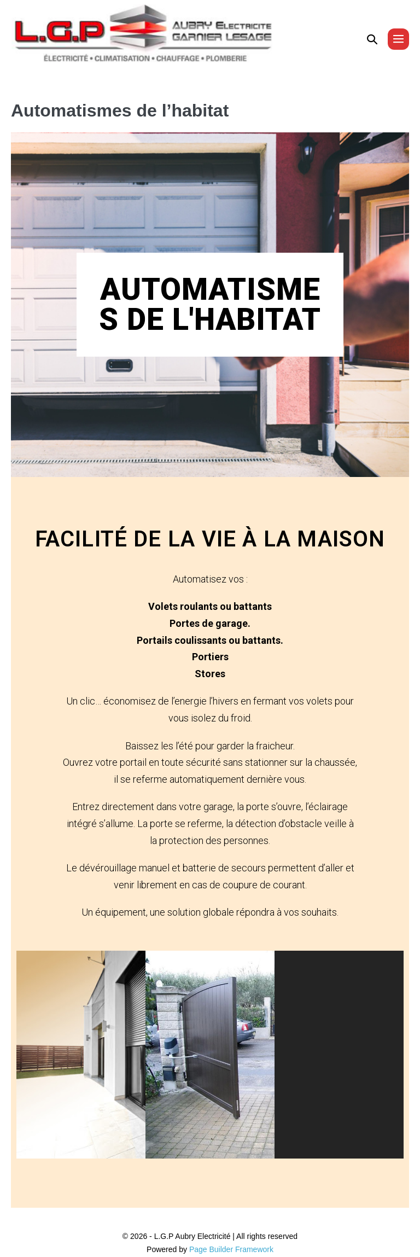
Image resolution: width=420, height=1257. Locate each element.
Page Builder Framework (231, 1249)
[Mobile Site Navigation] (398, 39)
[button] (372, 39)
